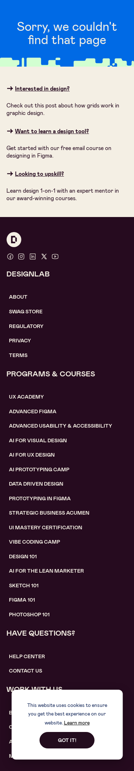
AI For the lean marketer (46, 571)
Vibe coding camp (34, 542)
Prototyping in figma (40, 498)
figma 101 (22, 600)
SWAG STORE (26, 311)
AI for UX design (32, 455)
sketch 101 (24, 585)
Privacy (20, 340)
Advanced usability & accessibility (60, 426)
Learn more (77, 722)
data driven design (36, 484)
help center (27, 656)
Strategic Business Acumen (49, 513)
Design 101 (23, 556)
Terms (18, 355)
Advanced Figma (32, 411)
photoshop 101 (29, 614)
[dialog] (67, 725)
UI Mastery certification (45, 527)
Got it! (67, 740)
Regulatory (26, 326)
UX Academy (26, 397)
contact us (25, 671)
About (18, 297)
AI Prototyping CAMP (39, 469)
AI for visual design (38, 440)
